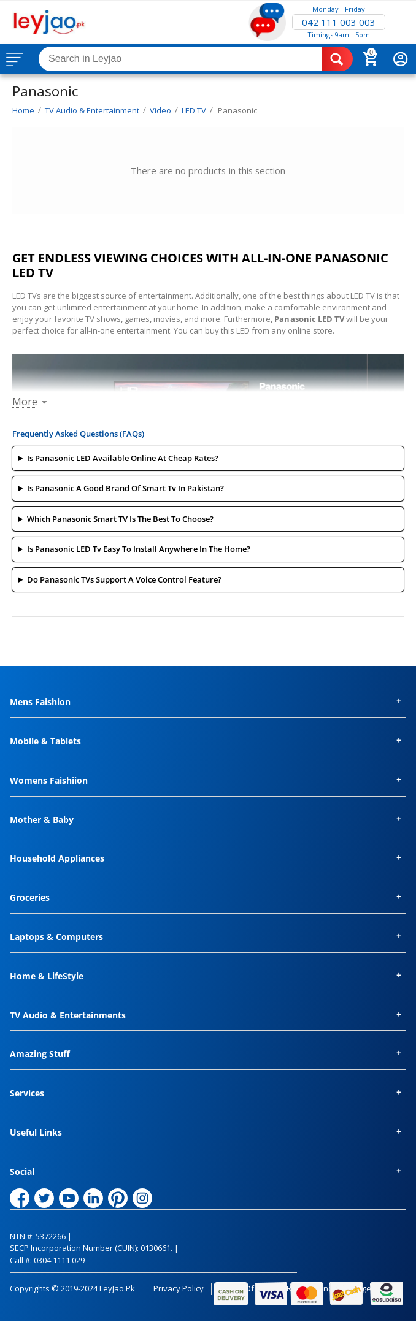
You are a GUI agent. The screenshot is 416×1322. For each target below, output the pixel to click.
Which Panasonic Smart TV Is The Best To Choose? (120, 518)
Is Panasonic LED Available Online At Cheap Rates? (122, 458)
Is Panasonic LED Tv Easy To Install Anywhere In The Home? (138, 548)
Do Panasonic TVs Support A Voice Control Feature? (124, 579)
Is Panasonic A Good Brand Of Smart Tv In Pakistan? (125, 488)
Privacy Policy (178, 1288)
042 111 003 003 (339, 22)
